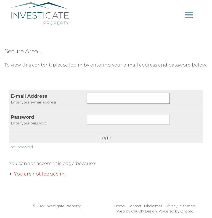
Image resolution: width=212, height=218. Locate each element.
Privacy (171, 206)
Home (119, 206)
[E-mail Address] (128, 98)
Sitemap (187, 206)
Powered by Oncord (176, 211)
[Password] (128, 119)
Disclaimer (153, 206)
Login (106, 137)
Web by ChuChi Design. (137, 211)
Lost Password (21, 147)
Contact (135, 206)
